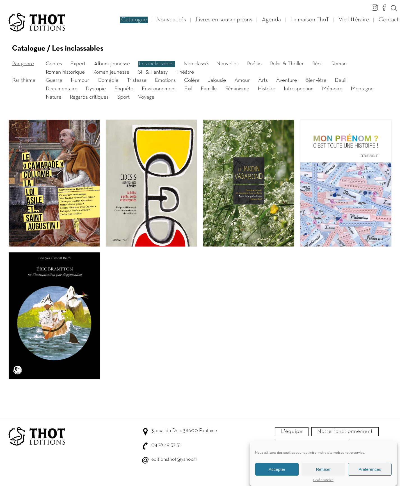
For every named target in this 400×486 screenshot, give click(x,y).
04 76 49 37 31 (165, 445)
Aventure (286, 80)
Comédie (108, 80)
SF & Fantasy (153, 72)
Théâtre (185, 72)
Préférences (369, 470)
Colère (192, 80)
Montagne (362, 88)
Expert (78, 63)
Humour (80, 80)
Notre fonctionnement (345, 431)
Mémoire (332, 88)
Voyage (146, 97)
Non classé (196, 63)
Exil (188, 88)
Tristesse (137, 80)
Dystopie (96, 88)
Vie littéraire (354, 19)
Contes (54, 63)
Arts (263, 80)
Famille (209, 88)
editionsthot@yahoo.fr (174, 459)
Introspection (299, 88)
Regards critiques (89, 97)
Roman (339, 63)
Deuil (340, 80)
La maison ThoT (310, 19)
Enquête (123, 88)
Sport (123, 97)
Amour (242, 80)
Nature (53, 97)
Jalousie (217, 80)
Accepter (277, 470)
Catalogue (134, 19)
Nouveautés (171, 19)
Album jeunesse (112, 63)
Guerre (54, 80)
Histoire (266, 88)
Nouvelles (227, 63)
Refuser (323, 470)
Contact (389, 19)
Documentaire (61, 88)
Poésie (254, 63)
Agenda (271, 19)
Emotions (165, 80)
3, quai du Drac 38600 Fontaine (184, 430)
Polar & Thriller (287, 63)
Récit (317, 63)
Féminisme (237, 88)
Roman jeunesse (111, 72)
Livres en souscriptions (224, 19)
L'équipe (292, 431)
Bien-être (315, 80)
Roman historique (65, 72)
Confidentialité (323, 481)
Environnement (159, 88)
